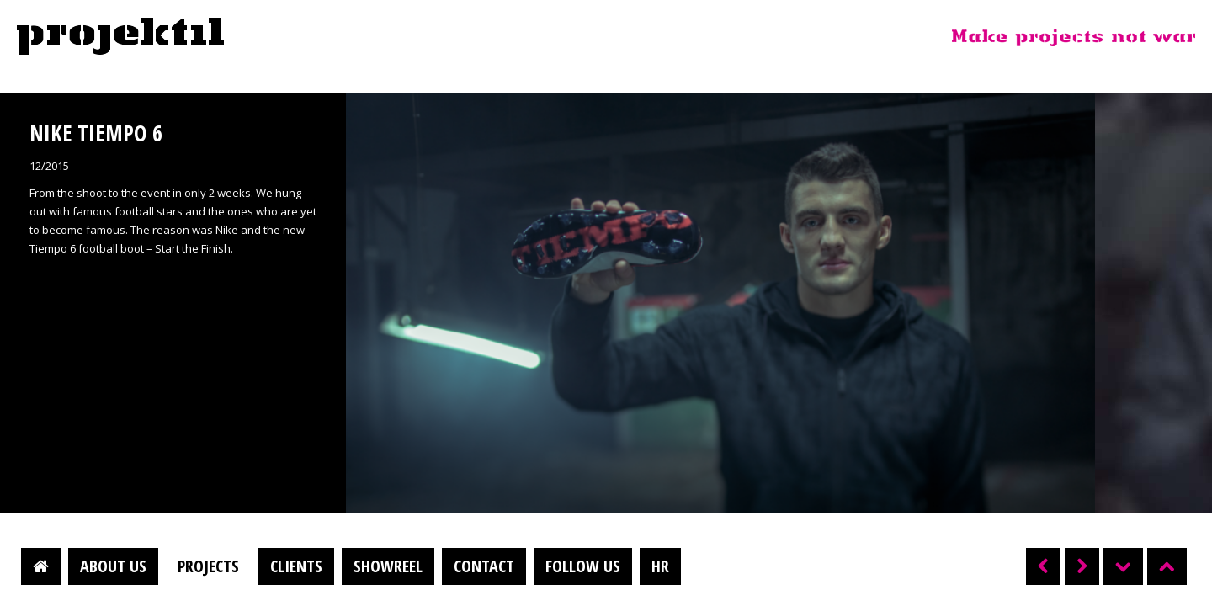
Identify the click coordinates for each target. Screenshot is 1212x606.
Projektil (120, 37)
